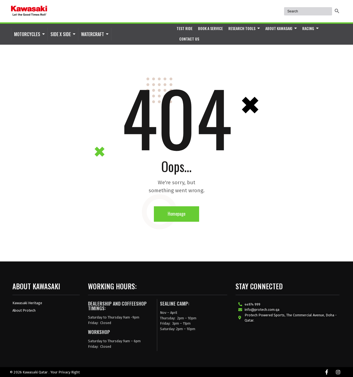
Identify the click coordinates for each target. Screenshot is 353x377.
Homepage (176, 213)
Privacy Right (69, 372)
